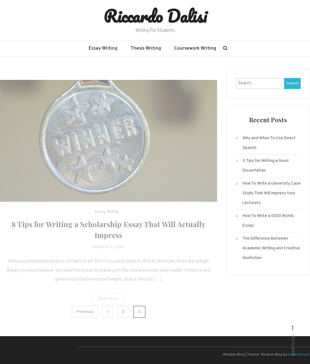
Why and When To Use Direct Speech (268, 143)
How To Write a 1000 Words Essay (268, 220)
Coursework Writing (195, 48)
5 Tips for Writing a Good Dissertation (265, 165)
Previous (85, 311)
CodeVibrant (298, 354)
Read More (108, 302)
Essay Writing (103, 48)
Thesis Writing (145, 48)
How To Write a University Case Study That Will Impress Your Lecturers (271, 193)
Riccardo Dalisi (155, 16)
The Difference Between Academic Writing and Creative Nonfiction (271, 248)
